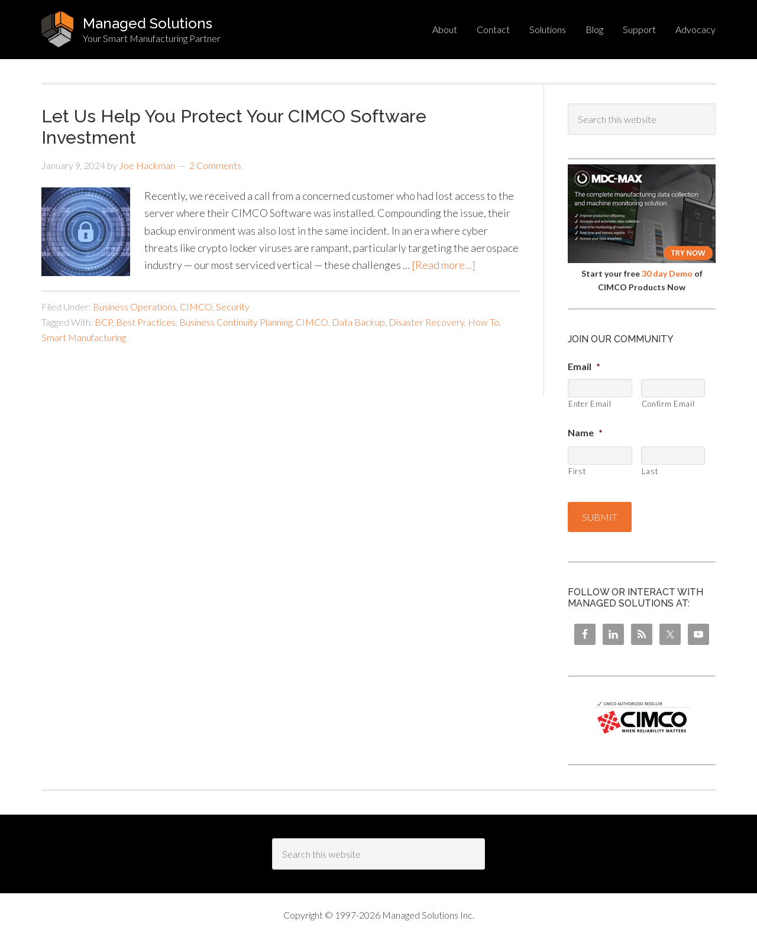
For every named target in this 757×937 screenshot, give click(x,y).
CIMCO (196, 306)
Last (650, 471)
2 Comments (215, 165)
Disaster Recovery (426, 322)
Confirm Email (668, 403)
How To (483, 322)
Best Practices (146, 322)
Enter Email (589, 403)
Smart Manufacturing (83, 337)
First (576, 471)
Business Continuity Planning (235, 322)
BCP (103, 322)
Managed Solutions (147, 23)
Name (585, 432)
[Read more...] (443, 264)
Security (233, 306)
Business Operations (134, 306)
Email (584, 366)
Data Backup (358, 322)
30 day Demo (667, 273)
